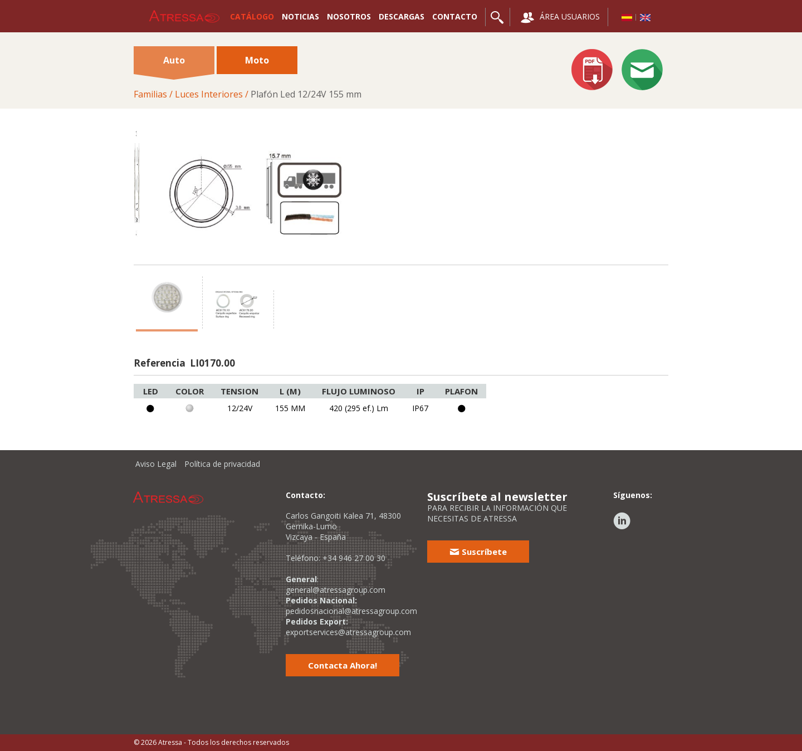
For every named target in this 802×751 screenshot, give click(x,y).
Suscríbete (478, 551)
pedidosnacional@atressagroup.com (351, 611)
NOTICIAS (300, 16)
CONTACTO (454, 16)
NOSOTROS (349, 16)
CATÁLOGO (252, 16)
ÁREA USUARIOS (560, 18)
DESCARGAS (401, 16)
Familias (150, 94)
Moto (257, 60)
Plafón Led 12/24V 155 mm (306, 94)
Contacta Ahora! (342, 665)
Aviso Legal (156, 464)
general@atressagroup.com (335, 589)
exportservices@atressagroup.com (348, 632)
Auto (174, 64)
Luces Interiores (209, 94)
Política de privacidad (222, 464)
